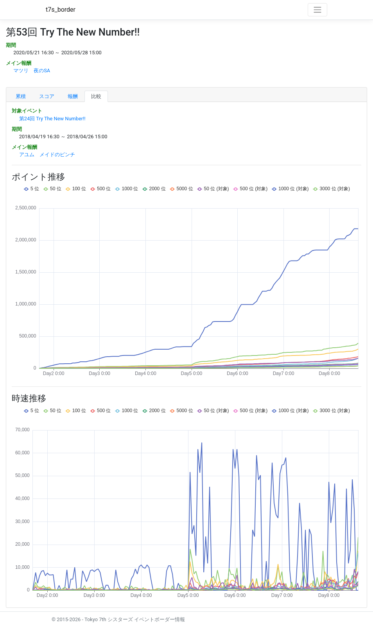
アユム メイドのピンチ (47, 154)
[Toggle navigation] (317, 9)
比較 (96, 96)
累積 (21, 96)
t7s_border (60, 9)
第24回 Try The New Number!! (52, 118)
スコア (46, 96)
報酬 (73, 96)
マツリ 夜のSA (31, 70)
